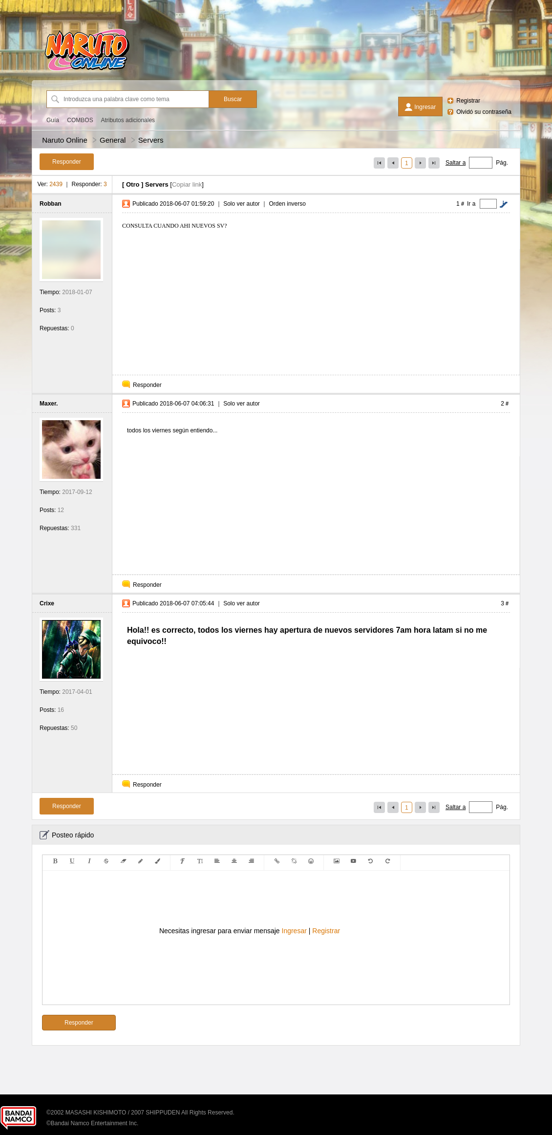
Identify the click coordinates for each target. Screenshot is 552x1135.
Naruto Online (64, 140)
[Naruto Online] (87, 70)
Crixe (47, 603)
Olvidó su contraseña (483, 111)
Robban (51, 203)
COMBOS (80, 120)
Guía (52, 120)
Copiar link (187, 184)
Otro (132, 184)
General (113, 140)
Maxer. (49, 403)
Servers (151, 140)
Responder (147, 385)
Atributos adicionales (128, 120)
